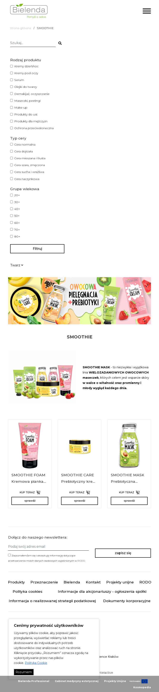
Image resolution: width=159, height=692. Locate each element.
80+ (17, 236)
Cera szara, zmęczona (29, 165)
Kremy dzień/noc (26, 66)
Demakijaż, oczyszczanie (31, 94)
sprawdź (29, 500)
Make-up (20, 107)
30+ (17, 202)
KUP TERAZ (30, 492)
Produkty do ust (25, 114)
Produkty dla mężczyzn (30, 121)
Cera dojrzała (23, 151)
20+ (17, 195)
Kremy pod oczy (26, 73)
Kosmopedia (142, 687)
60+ (17, 223)
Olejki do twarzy (25, 87)
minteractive (104, 673)
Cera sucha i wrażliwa (29, 172)
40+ (17, 209)
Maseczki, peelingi (27, 101)
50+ (17, 216)
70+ (17, 229)
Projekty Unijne (115, 681)
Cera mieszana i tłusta (29, 158)
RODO (81, 560)
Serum (19, 80)
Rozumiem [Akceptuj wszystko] (24, 672)
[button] (16, 265)
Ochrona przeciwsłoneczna (34, 128)
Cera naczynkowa (26, 179)
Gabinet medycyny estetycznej (77, 681)
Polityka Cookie (36, 663)
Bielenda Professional (33, 681)
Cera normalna (24, 144)
